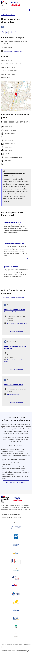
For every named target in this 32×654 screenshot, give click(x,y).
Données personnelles (6, 647)
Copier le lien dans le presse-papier (19, 32)
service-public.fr (14, 514)
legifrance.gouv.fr (5, 517)
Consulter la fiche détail (16, 331)
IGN (27, 110)
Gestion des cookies (17, 647)
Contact (23, 647)
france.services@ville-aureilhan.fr (13, 51)
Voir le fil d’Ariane (4, 9)
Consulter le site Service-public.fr (15, 482)
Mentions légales (27, 644)
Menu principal (29, 2)
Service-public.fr (24, 424)
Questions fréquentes (11, 267)
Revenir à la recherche (9, 15)
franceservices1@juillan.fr (13, 394)
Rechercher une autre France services (13, 297)
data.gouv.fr (16, 517)
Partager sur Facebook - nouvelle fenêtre (2, 32)
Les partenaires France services (14, 243)
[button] (16, 94)
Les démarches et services (12, 222)
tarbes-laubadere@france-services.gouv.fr (17, 323)
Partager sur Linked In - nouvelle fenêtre (11, 32)
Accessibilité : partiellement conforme (14, 644)
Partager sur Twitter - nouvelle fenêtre (7, 32)
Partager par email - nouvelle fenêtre (15, 32)
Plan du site (3, 644)
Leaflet (23, 110)
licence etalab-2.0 (22, 652)
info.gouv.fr (4, 514)
